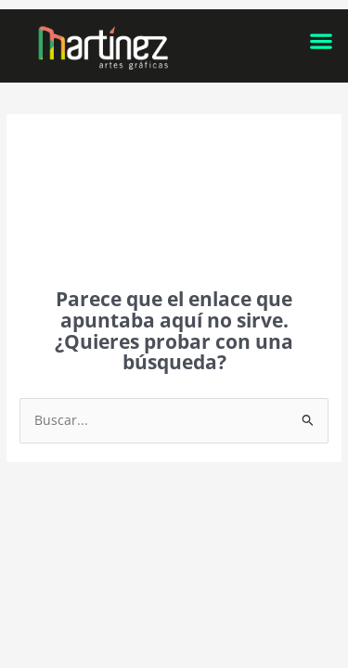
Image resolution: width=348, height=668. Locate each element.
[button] (321, 41)
